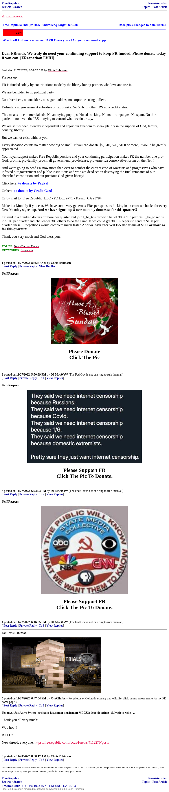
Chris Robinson (61, 263)
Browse (6, 7)
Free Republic (11, 3)
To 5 (41, 759)
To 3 (41, 625)
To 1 (41, 378)
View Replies (47, 266)
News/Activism (157, 3)
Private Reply (28, 266)
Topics (146, 7)
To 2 (41, 494)
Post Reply (10, 266)
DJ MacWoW (59, 374)
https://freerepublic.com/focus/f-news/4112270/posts (72, 742)
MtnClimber (59, 698)
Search (17, 7)
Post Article (159, 7)
